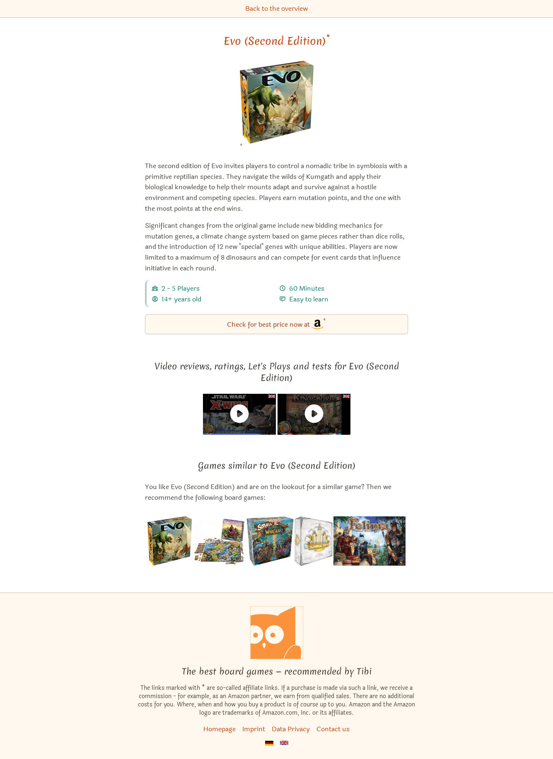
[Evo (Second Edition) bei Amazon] (277, 107)
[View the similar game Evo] (169, 541)
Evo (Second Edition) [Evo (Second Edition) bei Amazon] (277, 41)
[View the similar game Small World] (219, 541)
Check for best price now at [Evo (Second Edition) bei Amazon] (276, 323)
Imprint (253, 729)
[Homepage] (276, 632)
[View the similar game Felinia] (369, 541)
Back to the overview (276, 8)
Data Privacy (291, 729)
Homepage (219, 729)
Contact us (333, 729)
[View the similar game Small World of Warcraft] (270, 541)
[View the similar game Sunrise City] (314, 541)
